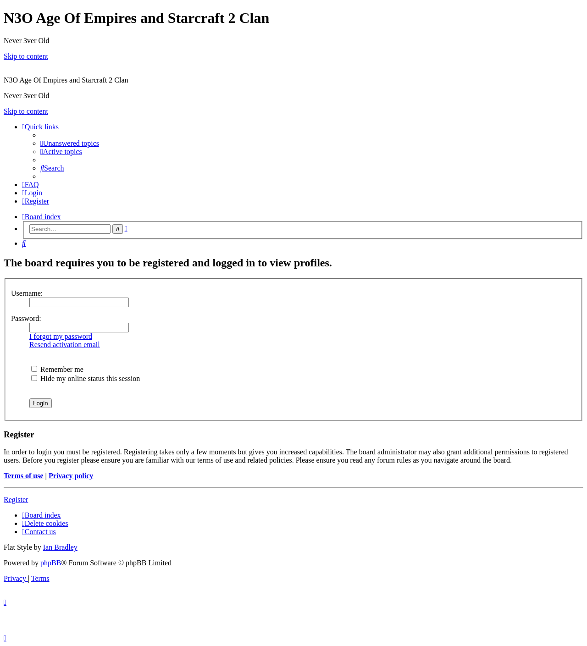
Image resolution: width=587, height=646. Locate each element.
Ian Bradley (60, 547)
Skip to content (26, 56)
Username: (27, 293)
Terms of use (24, 476)
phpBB (50, 563)
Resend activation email (64, 344)
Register (16, 499)
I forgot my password (60, 336)
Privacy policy (71, 476)
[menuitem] (69, 143)
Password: (26, 318)
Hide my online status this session (85, 378)
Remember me (57, 369)
